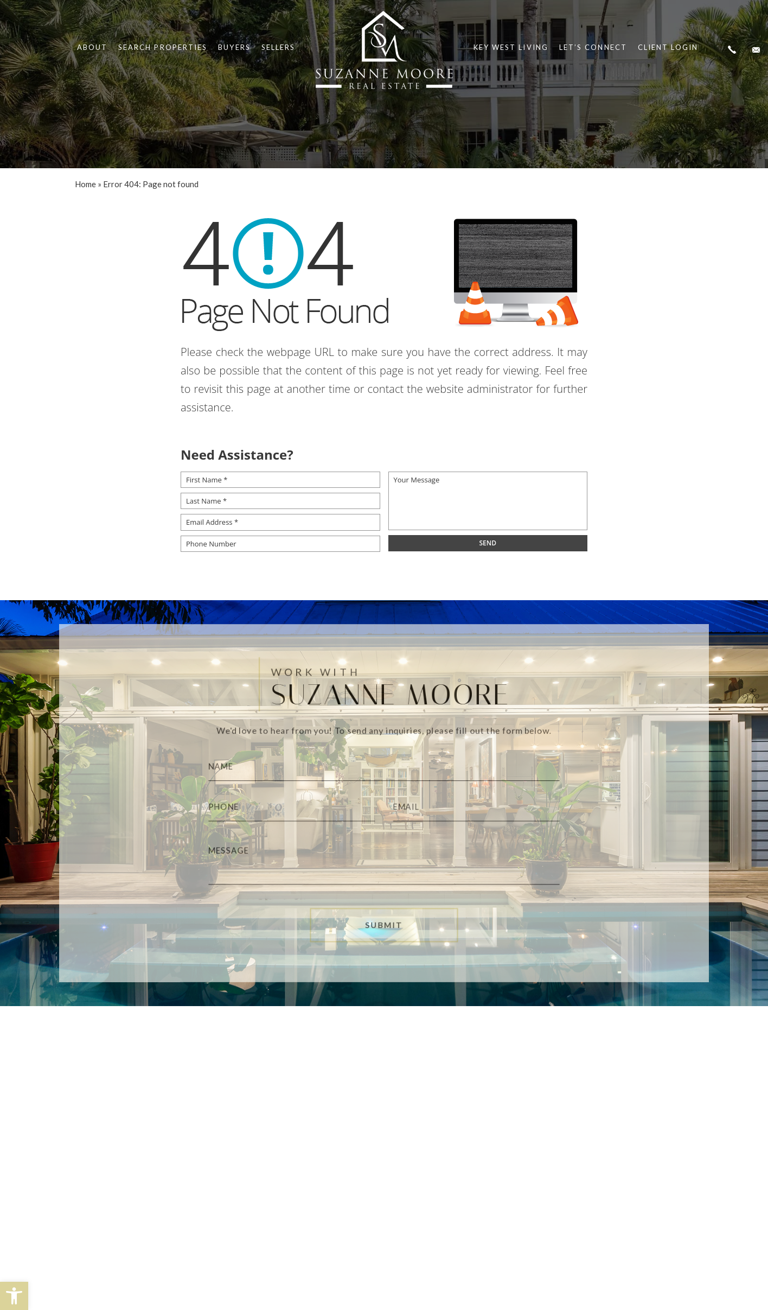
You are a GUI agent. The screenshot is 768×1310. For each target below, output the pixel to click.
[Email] (484, 807)
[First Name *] (280, 480)
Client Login (668, 47)
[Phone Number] (280, 544)
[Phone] (284, 807)
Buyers (234, 47)
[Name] (384, 763)
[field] (488, 543)
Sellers (278, 47)
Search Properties (162, 47)
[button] (14, 1296)
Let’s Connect (593, 47)
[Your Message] (488, 501)
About (92, 47)
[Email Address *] (280, 522)
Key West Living (510, 47)
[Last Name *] (280, 501)
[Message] (384, 864)
